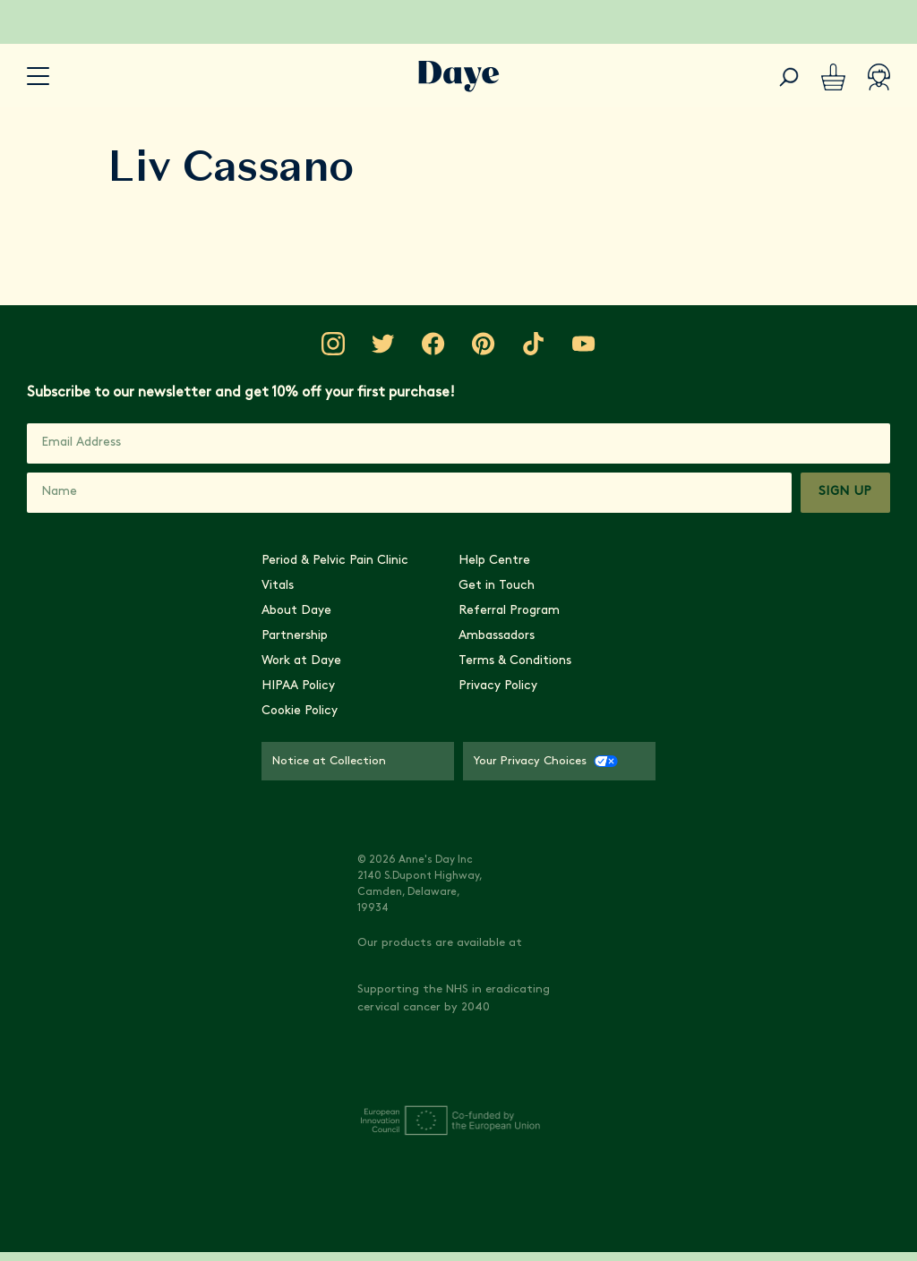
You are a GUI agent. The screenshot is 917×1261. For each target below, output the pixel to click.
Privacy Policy (497, 897)
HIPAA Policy (298, 897)
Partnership (294, 847)
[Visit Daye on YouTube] (592, 719)
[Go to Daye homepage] (459, 76)
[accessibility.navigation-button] (38, 76)
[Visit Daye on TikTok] (539, 719)
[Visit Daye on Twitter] (377, 719)
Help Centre (494, 772)
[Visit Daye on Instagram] (324, 719)
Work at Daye (301, 872)
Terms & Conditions (514, 872)
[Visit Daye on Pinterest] (485, 719)
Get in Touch (496, 797)
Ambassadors (496, 847)
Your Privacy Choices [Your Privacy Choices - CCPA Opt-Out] (546, 972)
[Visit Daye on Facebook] (431, 719)
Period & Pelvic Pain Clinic (334, 772)
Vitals (277, 797)
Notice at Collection (329, 972)
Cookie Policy (299, 922)
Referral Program (509, 822)
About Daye (296, 822)
